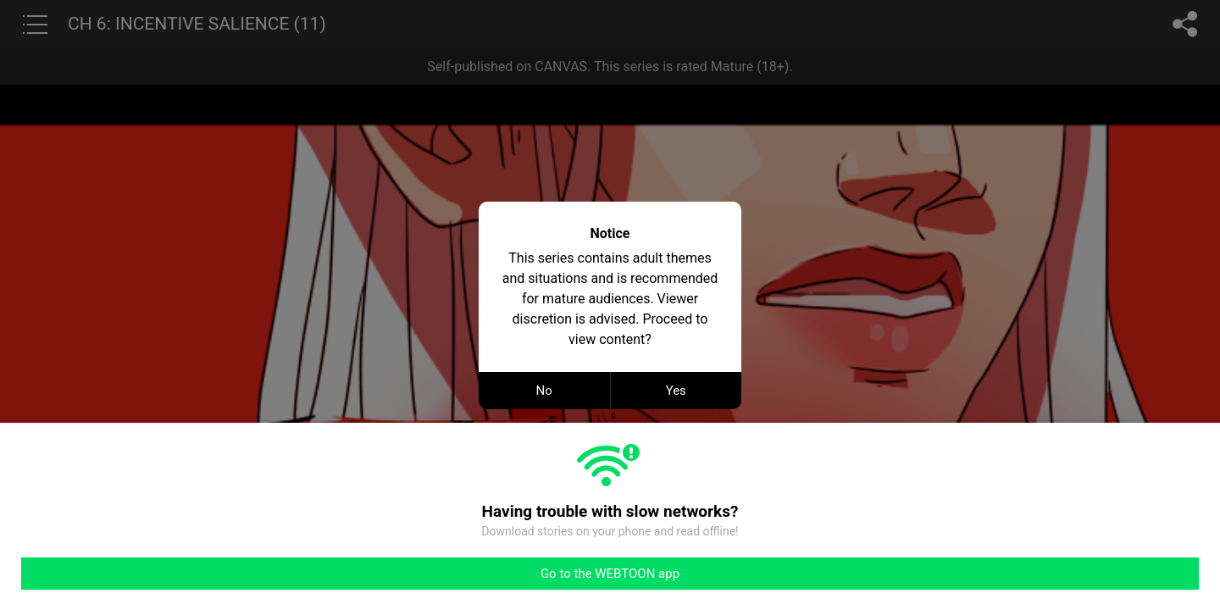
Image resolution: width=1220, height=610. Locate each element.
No (544, 390)
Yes (676, 390)
